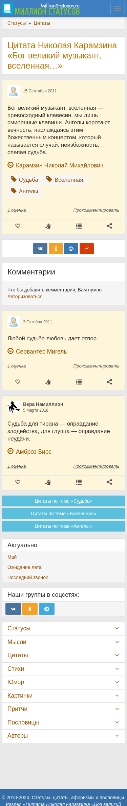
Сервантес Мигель (41, 351)
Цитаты (17, 655)
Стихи (15, 668)
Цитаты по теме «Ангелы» (63, 526)
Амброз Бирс (33, 451)
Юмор (15, 682)
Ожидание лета (24, 567)
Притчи (17, 708)
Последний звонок (27, 577)
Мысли (16, 642)
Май (12, 557)
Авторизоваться (24, 296)
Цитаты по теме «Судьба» (63, 501)
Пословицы (23, 722)
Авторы (17, 735)
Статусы (18, 628)
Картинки (20, 695)
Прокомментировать (96, 210)
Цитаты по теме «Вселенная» (63, 513)
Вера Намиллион (43, 404)
